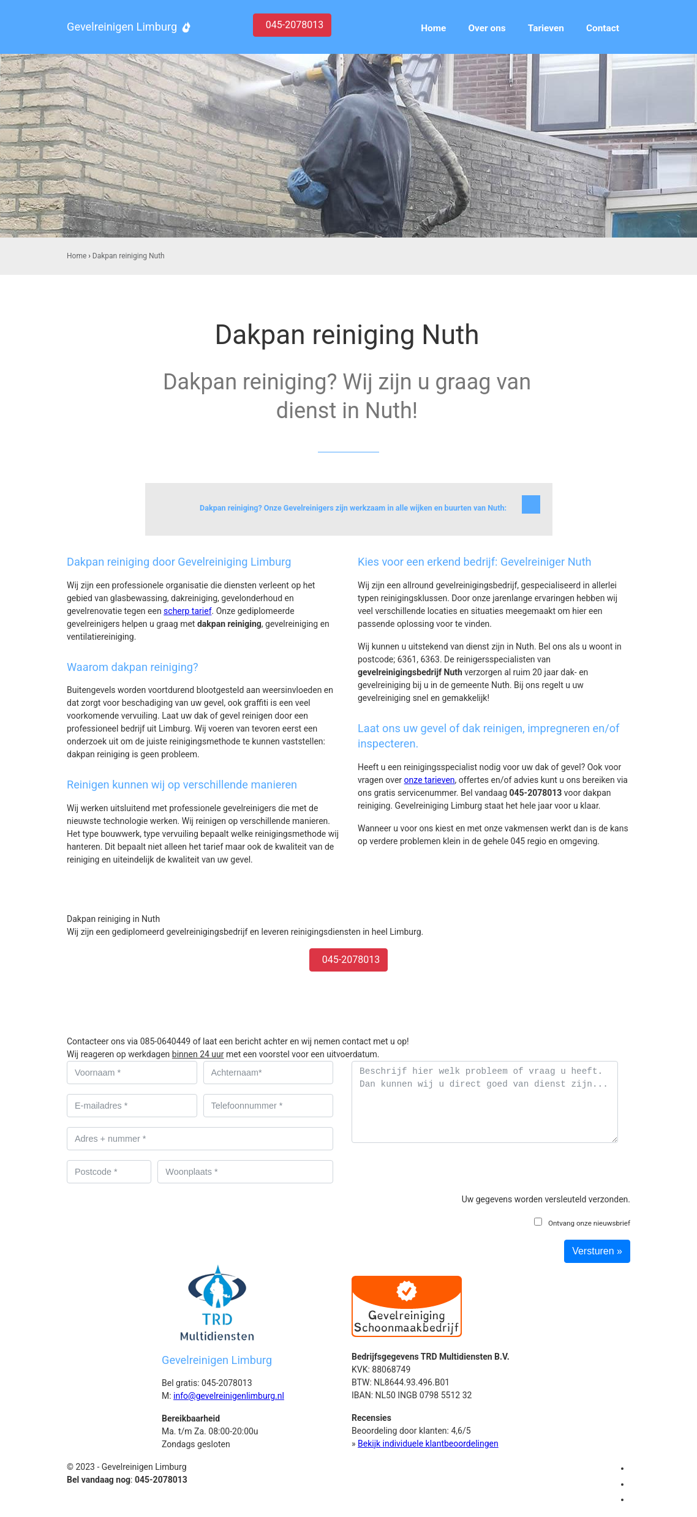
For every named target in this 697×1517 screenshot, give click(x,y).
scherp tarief (187, 611)
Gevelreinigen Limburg (122, 26)
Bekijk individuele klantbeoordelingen (428, 1443)
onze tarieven (429, 780)
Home (76, 256)
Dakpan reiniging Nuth (128, 256)
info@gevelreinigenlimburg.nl (228, 1396)
